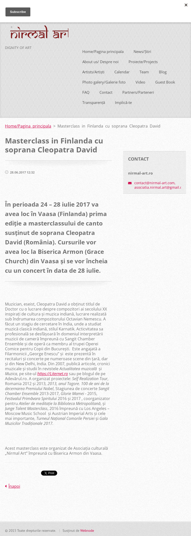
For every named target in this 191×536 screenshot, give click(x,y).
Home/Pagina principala (103, 50)
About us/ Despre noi (100, 60)
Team (144, 70)
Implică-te (123, 101)
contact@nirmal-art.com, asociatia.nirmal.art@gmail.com (160, 184)
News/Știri (142, 50)
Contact (105, 91)
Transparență (93, 101)
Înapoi (14, 485)
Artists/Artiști (93, 70)
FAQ (86, 91)
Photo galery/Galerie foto (104, 81)
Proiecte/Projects (143, 60)
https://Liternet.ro (52, 372)
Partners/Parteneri (138, 91)
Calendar (122, 70)
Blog (163, 70)
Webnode (87, 529)
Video (140, 81)
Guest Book (165, 81)
